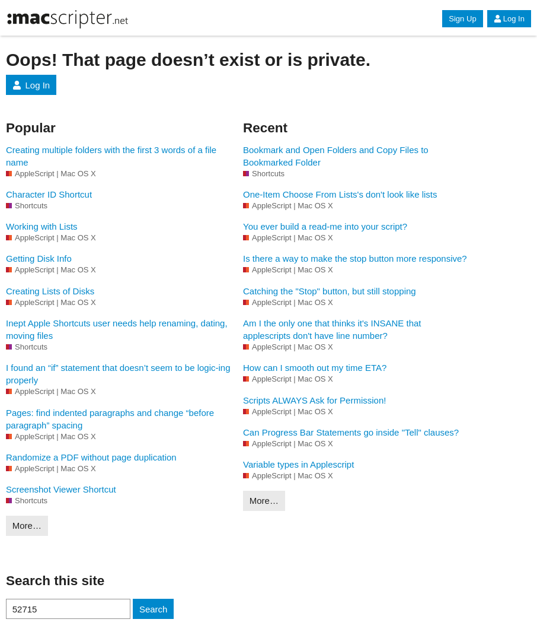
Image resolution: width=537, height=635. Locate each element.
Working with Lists (42, 226)
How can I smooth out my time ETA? (314, 368)
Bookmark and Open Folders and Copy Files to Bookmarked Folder (336, 156)
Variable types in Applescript (298, 464)
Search (153, 609)
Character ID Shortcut (49, 194)
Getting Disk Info (39, 258)
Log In (509, 18)
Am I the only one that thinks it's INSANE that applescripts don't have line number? (332, 329)
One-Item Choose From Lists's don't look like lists (340, 194)
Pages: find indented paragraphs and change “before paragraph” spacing (110, 419)
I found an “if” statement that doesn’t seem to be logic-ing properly (118, 374)
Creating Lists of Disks (50, 291)
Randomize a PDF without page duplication (91, 457)
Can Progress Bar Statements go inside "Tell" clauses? (351, 432)
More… (26, 525)
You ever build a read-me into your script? (325, 226)
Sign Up (462, 18)
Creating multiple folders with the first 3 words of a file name (111, 156)
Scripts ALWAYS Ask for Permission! (314, 400)
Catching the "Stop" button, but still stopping (329, 291)
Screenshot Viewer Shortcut (61, 489)
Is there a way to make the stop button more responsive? (355, 258)
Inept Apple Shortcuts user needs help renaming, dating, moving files (117, 329)
